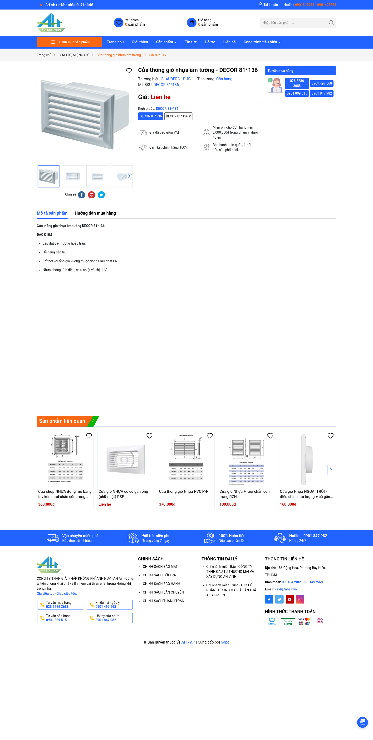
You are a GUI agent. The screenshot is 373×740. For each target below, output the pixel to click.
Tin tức (191, 42)
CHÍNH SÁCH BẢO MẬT (160, 567)
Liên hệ (229, 42)
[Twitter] (279, 599)
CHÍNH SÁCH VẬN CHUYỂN (163, 592)
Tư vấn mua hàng (64, 605)
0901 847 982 (322, 93)
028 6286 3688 (297, 83)
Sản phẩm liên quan (62, 421)
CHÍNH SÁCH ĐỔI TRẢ (159, 575)
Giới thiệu (140, 42)
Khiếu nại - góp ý (113, 605)
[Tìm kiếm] (331, 22)
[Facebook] (269, 599)
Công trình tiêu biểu (261, 42)
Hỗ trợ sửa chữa (113, 618)
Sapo (225, 642)
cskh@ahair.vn (286, 589)
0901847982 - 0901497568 (302, 582)
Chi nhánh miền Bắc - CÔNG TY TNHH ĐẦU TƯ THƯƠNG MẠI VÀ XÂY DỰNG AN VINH (230, 572)
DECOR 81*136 (151, 116)
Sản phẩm (165, 42)
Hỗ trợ (210, 42)
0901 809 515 (297, 93)
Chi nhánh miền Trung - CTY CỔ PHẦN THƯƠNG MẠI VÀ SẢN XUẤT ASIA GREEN (232, 590)
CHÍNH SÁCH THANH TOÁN (163, 601)
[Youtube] (290, 599)
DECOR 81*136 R (178, 116)
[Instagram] (300, 599)
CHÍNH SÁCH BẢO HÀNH (161, 584)
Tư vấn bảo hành (64, 618)
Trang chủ (115, 42)
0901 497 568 (322, 83)
